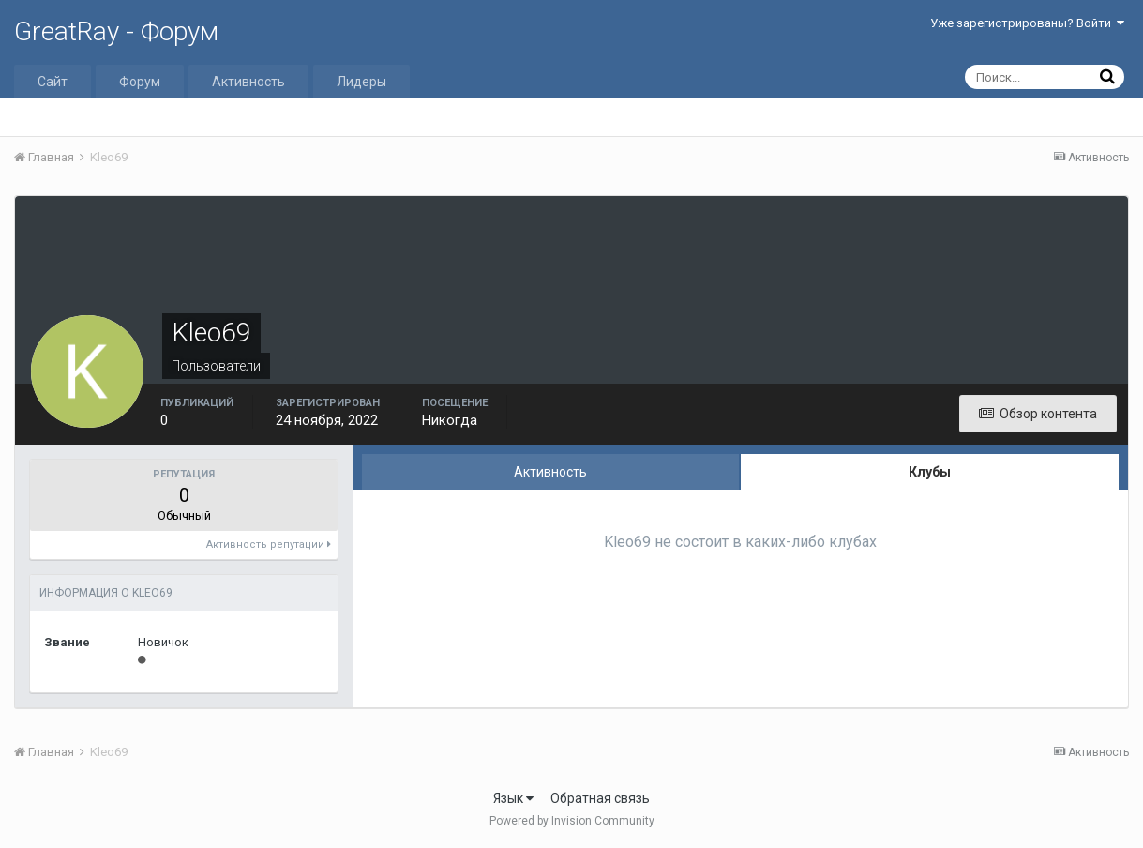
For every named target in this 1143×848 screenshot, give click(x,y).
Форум (139, 81)
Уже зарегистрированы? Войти (1027, 23)
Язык (513, 798)
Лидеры (361, 81)
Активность (248, 81)
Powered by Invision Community (571, 820)
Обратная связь (600, 798)
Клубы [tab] (930, 471)
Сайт (53, 81)
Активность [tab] (550, 471)
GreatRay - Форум (116, 31)
